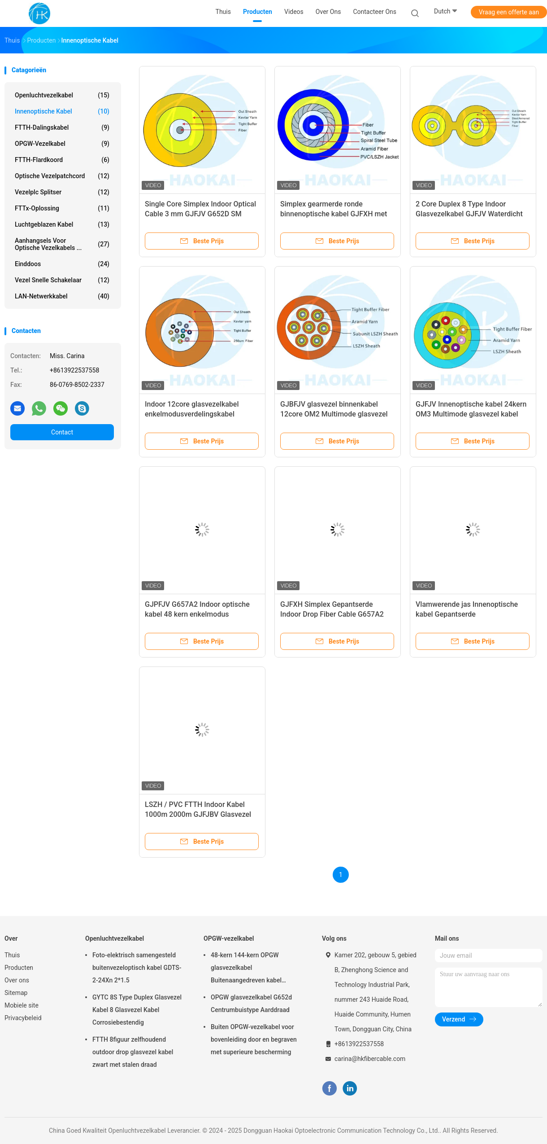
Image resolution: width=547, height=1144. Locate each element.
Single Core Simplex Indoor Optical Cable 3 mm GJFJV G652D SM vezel (200, 214)
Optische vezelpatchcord (62, 175)
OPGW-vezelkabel (62, 143)
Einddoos (62, 263)
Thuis (12, 955)
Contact (62, 432)
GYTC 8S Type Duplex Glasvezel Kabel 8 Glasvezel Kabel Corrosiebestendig (137, 1010)
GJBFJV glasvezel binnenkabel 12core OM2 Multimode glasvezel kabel (334, 414)
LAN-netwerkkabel (62, 296)
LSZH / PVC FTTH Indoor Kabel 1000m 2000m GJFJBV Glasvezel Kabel (198, 814)
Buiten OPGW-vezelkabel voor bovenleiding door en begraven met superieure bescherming (254, 1039)
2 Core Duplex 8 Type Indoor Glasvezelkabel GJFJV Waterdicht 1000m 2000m (469, 214)
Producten (18, 967)
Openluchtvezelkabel (62, 95)
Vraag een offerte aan (509, 12)
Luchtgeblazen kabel (62, 224)
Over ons (16, 980)
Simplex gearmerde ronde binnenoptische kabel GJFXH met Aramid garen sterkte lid (333, 214)
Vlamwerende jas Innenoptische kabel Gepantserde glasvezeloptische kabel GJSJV (467, 614)
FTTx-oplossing (62, 208)
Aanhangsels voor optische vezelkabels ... (62, 244)
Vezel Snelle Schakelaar (62, 280)
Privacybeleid (23, 1017)
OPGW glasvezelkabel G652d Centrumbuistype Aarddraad (251, 1003)
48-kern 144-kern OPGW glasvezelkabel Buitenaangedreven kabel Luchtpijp (246, 968)
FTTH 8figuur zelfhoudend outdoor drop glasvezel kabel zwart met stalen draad (132, 1052)
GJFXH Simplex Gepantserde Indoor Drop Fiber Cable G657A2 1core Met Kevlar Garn (332, 614)
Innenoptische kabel (62, 111)
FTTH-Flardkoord (62, 159)
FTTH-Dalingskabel (62, 127)
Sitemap (15, 992)
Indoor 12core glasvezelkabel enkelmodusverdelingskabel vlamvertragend (192, 414)
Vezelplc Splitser (62, 192)
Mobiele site (21, 1005)
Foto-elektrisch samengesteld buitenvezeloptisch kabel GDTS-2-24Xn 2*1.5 (137, 967)
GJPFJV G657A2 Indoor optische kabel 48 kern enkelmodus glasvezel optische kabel (197, 614)
